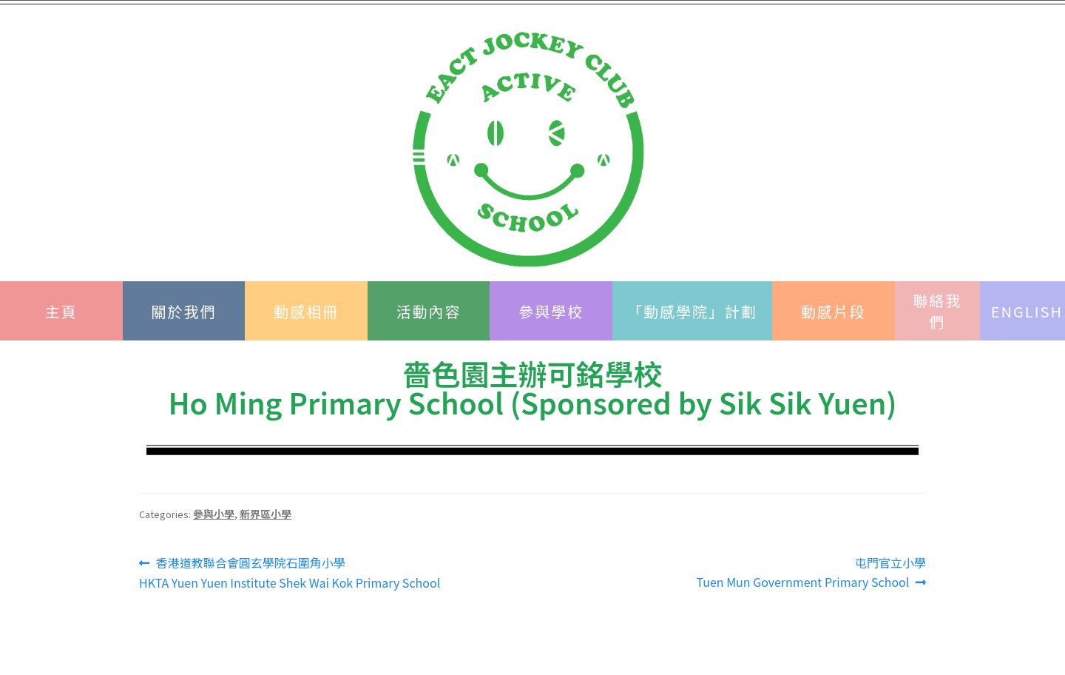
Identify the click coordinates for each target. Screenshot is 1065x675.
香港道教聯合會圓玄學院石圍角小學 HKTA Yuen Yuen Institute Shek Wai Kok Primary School (289, 572)
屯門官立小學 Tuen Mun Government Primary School (811, 572)
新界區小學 (265, 513)
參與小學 (213, 513)
